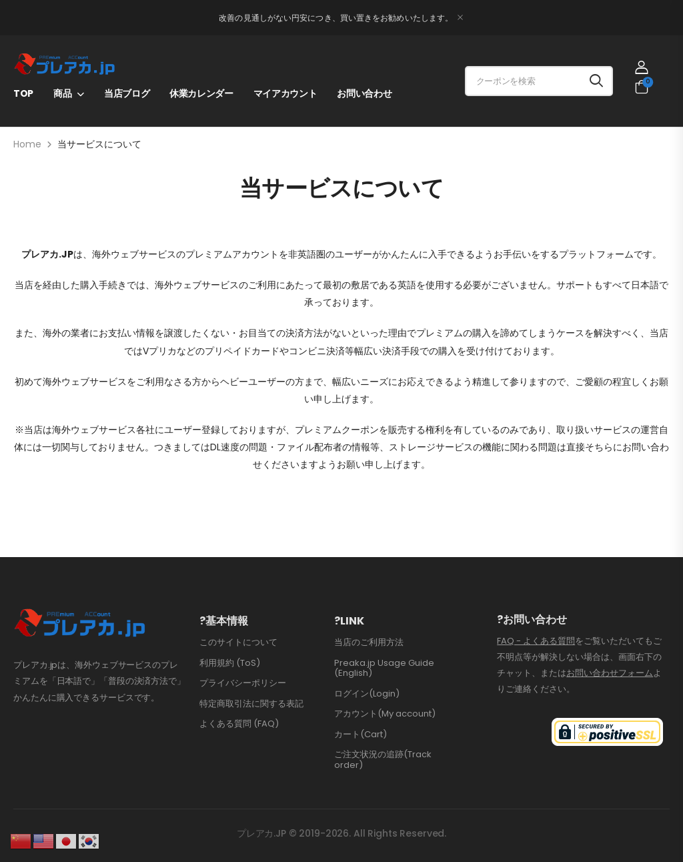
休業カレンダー (201, 93)
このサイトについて (238, 642)
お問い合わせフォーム (609, 673)
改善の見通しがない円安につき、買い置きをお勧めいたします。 (336, 17)
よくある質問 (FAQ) (239, 723)
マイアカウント (285, 93)
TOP (23, 93)
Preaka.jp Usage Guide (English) (384, 668)
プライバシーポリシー (242, 683)
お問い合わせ (364, 93)
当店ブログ (126, 93)
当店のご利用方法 (369, 642)
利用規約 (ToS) (229, 663)
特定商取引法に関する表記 (251, 703)
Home (27, 144)
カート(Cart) (360, 734)
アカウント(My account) (385, 713)
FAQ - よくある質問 (536, 640)
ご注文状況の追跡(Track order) (383, 759)
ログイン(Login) (367, 693)
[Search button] (596, 81)
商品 (62, 93)
